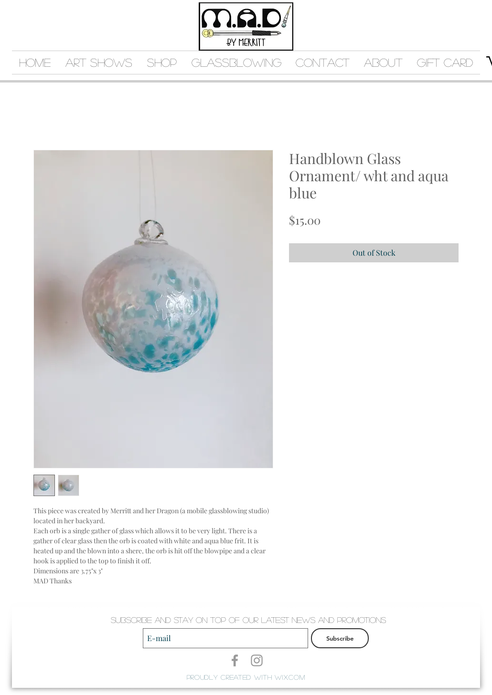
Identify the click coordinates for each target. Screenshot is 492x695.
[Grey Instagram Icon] (257, 660)
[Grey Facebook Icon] (235, 660)
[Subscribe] (340, 638)
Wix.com (290, 677)
